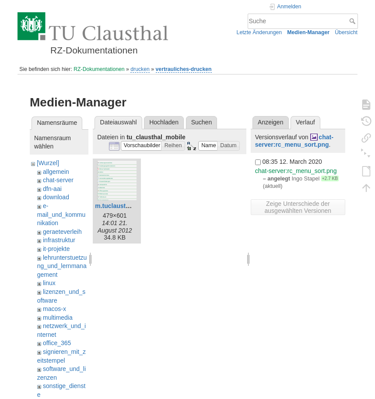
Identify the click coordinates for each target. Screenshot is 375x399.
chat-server (58, 180)
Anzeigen (270, 122)
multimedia (58, 317)
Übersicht (346, 32)
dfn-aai (52, 188)
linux (49, 282)
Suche (353, 21)
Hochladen (164, 122)
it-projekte (56, 248)
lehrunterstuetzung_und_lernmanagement (62, 266)
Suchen (201, 122)
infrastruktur (59, 240)
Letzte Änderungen (259, 32)
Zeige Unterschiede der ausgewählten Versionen (298, 207)
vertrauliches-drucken (184, 69)
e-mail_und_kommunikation (61, 214)
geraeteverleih (62, 231)
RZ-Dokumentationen (99, 69)
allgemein (56, 171)
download (56, 197)
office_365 (57, 342)
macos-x (54, 308)
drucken (140, 69)
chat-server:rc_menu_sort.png (294, 141)
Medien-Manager (308, 32)
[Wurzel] (48, 162)
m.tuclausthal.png (121, 205)
